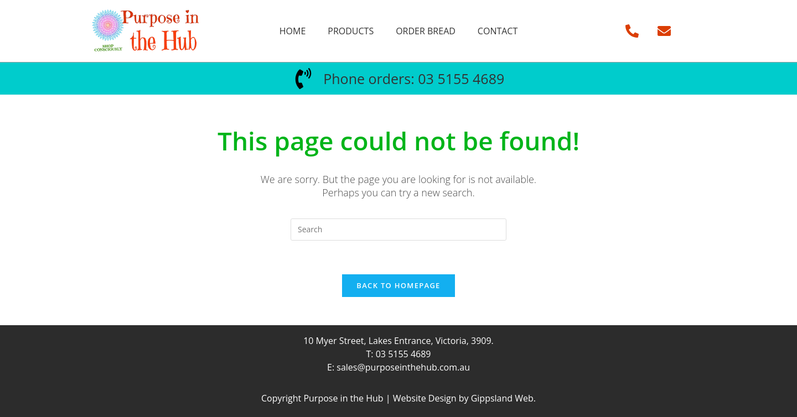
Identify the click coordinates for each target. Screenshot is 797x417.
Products (351, 31)
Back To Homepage (398, 285)
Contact (497, 31)
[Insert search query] (398, 229)
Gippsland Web (502, 398)
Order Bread (426, 31)
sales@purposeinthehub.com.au (403, 367)
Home (293, 31)
